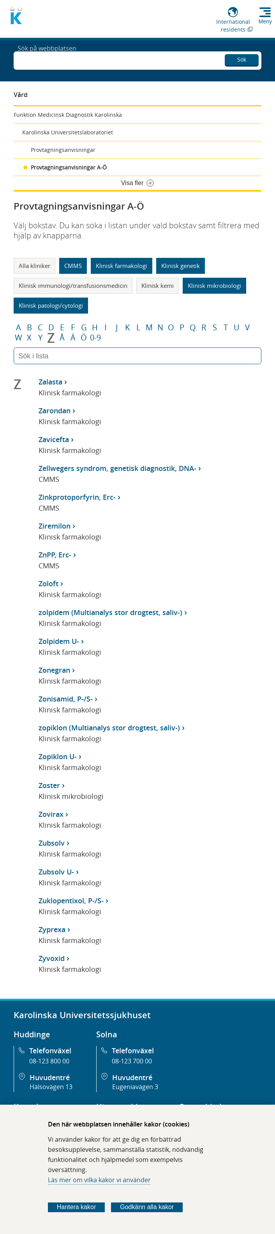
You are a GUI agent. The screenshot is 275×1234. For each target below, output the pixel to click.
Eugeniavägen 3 (135, 1086)
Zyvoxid (52, 958)
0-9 (95, 337)
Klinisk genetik (180, 266)
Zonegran (54, 670)
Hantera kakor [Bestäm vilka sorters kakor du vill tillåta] (76, 1207)
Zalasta (50, 381)
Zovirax (51, 814)
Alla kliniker (34, 266)
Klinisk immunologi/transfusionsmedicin (73, 285)
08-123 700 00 (132, 1061)
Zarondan (55, 410)
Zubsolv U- (56, 871)
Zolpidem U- (59, 641)
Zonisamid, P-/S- (66, 698)
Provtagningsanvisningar (63, 149)
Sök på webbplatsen (47, 60)
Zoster (49, 785)
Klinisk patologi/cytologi (51, 305)
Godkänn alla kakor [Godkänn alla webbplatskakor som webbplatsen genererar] (147, 1207)
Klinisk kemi (157, 285)
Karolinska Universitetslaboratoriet (67, 132)
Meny (265, 21)
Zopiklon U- (58, 756)
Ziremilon (55, 526)
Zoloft (48, 583)
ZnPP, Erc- (55, 554)
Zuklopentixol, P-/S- (71, 900)
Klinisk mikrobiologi (214, 285)
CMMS (73, 266)
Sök (241, 58)
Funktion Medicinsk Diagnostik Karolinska (68, 114)
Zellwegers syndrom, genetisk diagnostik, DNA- (117, 468)
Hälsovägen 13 (51, 1086)
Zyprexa (52, 929)
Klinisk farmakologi (121, 266)
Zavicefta (54, 439)
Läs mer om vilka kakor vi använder (99, 1180)
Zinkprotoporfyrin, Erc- (77, 497)
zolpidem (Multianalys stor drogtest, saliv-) (110, 612)
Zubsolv (52, 843)
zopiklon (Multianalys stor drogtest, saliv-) (109, 727)
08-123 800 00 (49, 1061)
